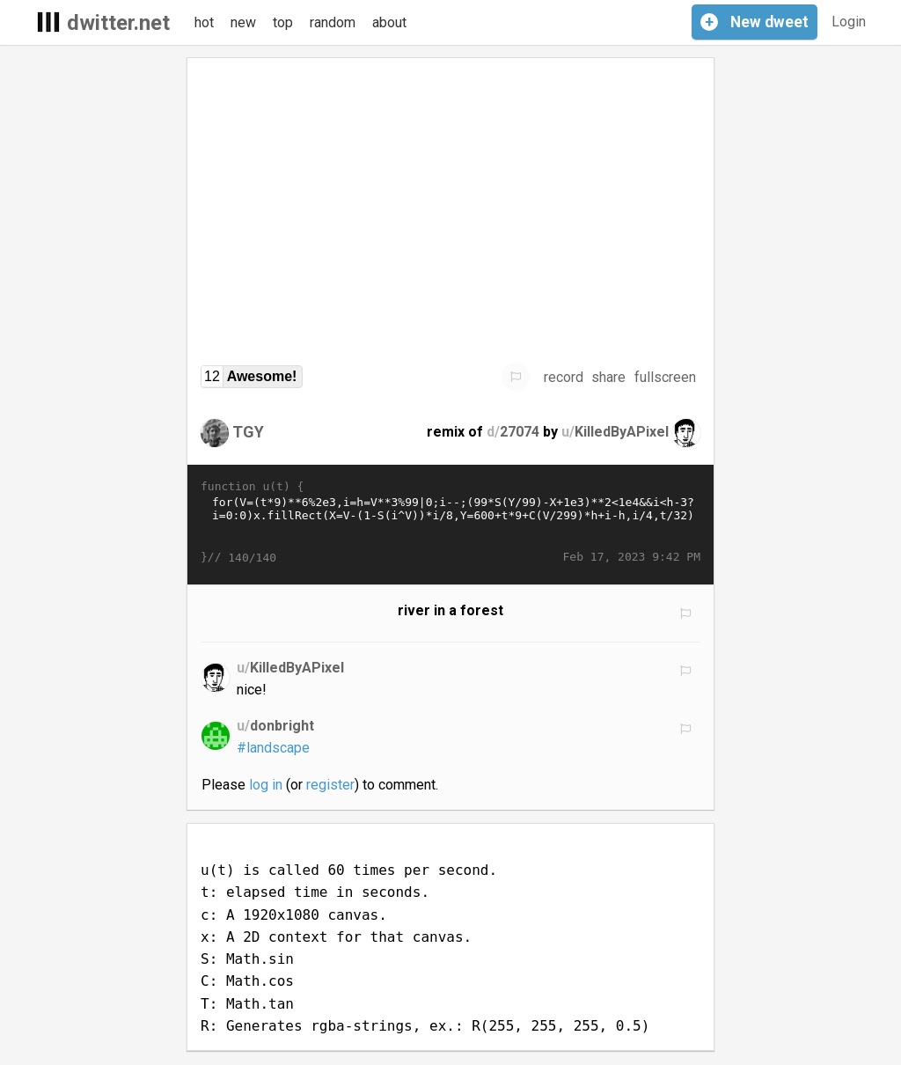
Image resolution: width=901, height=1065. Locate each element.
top (283, 22)
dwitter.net (118, 23)
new (243, 22)
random (332, 22)
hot (204, 22)
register (330, 784)
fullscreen (665, 377)
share (608, 377)
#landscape (273, 747)
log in (265, 784)
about (389, 22)
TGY (248, 431)
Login (848, 21)
